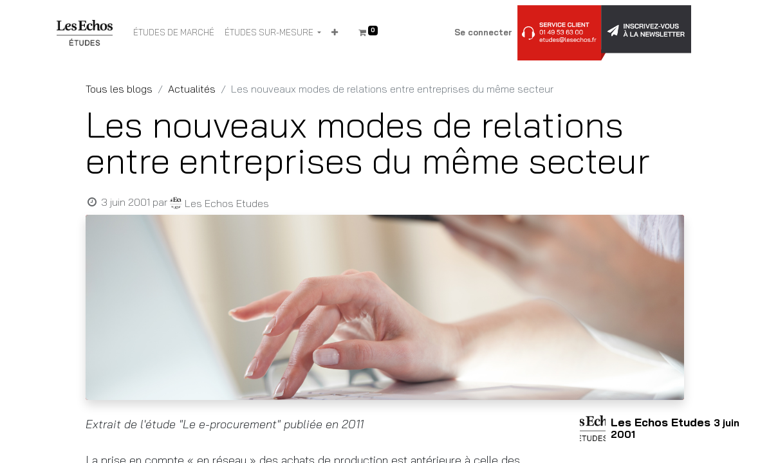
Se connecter (483, 32)
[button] (334, 32)
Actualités (192, 88)
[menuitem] (173, 32)
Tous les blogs (119, 88)
